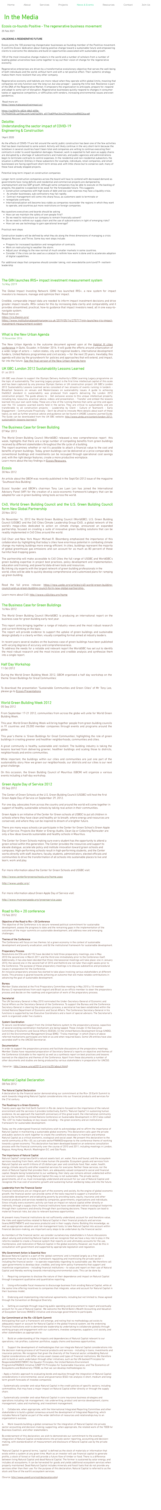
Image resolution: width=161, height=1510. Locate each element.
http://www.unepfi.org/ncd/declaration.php (34, 1477)
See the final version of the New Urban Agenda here (55, 361)
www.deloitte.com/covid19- (86, 262)
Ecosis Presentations (28, 691)
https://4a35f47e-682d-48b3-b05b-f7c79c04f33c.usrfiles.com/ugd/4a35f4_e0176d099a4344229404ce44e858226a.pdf (46, 112)
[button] (46, 5)
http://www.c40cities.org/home (49, 595)
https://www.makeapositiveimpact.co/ (22, 104)
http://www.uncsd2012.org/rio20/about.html (40, 1066)
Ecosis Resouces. (56, 461)
